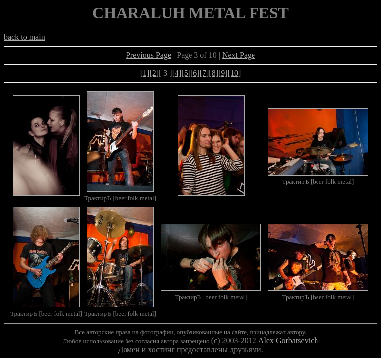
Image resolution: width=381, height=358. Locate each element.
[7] (204, 73)
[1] (145, 73)
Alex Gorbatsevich (288, 340)
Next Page (238, 55)
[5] (185, 73)
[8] (213, 73)
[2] (154, 73)
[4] (177, 73)
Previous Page (148, 55)
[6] (195, 73)
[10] (234, 73)
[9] (223, 73)
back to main (24, 37)
